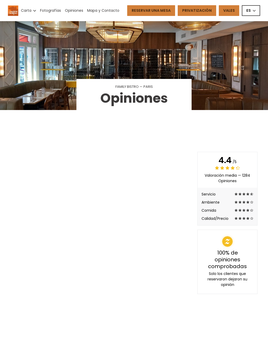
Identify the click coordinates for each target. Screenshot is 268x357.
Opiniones (74, 10)
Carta (28, 10)
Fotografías (50, 10)
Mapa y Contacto (103, 10)
